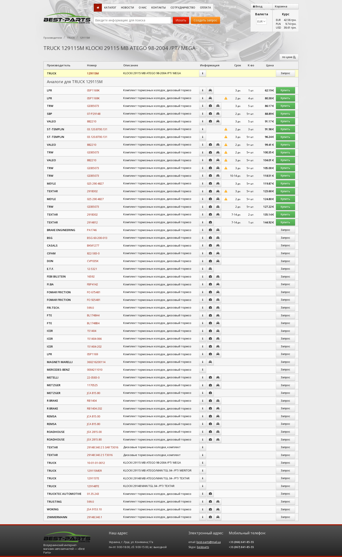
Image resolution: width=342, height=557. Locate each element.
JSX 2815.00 (94, 432)
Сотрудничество (183, 7)
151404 (91, 331)
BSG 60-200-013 (97, 238)
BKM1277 (93, 245)
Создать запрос (205, 20)
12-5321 (92, 269)
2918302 (92, 191)
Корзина (281, 6)
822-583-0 (93, 253)
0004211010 (94, 370)
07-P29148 (93, 114)
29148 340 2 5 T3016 (100, 455)
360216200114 (96, 362)
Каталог (110, 7)
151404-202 (94, 346)
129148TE (93, 486)
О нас (143, 7)
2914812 (92, 222)
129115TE (93, 478)
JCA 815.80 (93, 393)
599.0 (90, 308)
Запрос (285, 73)
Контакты (158, 7)
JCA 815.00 (93, 416)
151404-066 (94, 339)
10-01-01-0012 (96, 463)
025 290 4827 (95, 183)
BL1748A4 (93, 315)
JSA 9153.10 (94, 509)
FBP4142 (92, 284)
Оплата (205, 7)
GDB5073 (93, 106)
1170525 (92, 385)
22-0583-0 (93, 377)
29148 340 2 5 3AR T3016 (102, 447)
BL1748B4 (93, 323)
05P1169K (93, 90)
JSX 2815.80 (94, 439)
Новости (127, 7)
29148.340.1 (94, 517)
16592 (91, 276)
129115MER (94, 471)
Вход (257, 6)
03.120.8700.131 (97, 129)
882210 (91, 121)
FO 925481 (93, 300)
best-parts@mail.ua (209, 542)
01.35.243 (93, 494)
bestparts (203, 547)
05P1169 (92, 354)
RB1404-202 (94, 408)
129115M (93, 73)
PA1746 (92, 230)
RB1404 (92, 401)
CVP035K (93, 261)
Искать (181, 20)
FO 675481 (93, 292)
